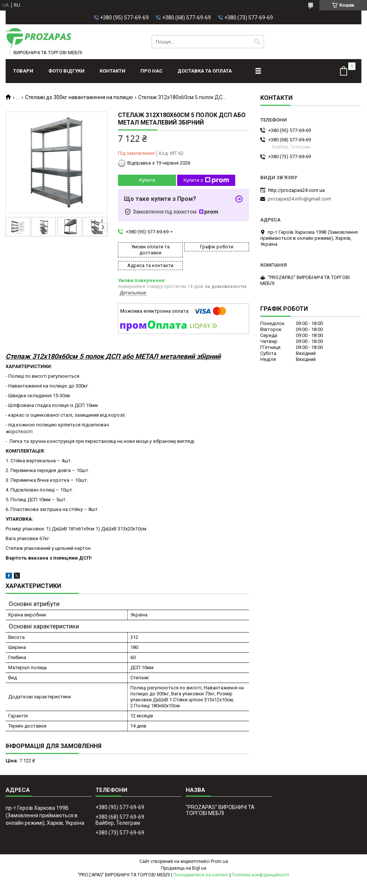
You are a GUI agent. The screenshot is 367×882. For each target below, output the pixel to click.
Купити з (206, 180)
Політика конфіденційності (260, 875)
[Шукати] (257, 41)
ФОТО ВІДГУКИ (66, 71)
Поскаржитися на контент (200, 875)
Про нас (151, 71)
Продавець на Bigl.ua (183, 868)
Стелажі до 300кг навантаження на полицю (79, 97)
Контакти (112, 71)
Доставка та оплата (205, 71)
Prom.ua (219, 861)
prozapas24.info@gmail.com (299, 199)
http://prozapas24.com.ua (296, 190)
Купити (147, 180)
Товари (23, 71)
